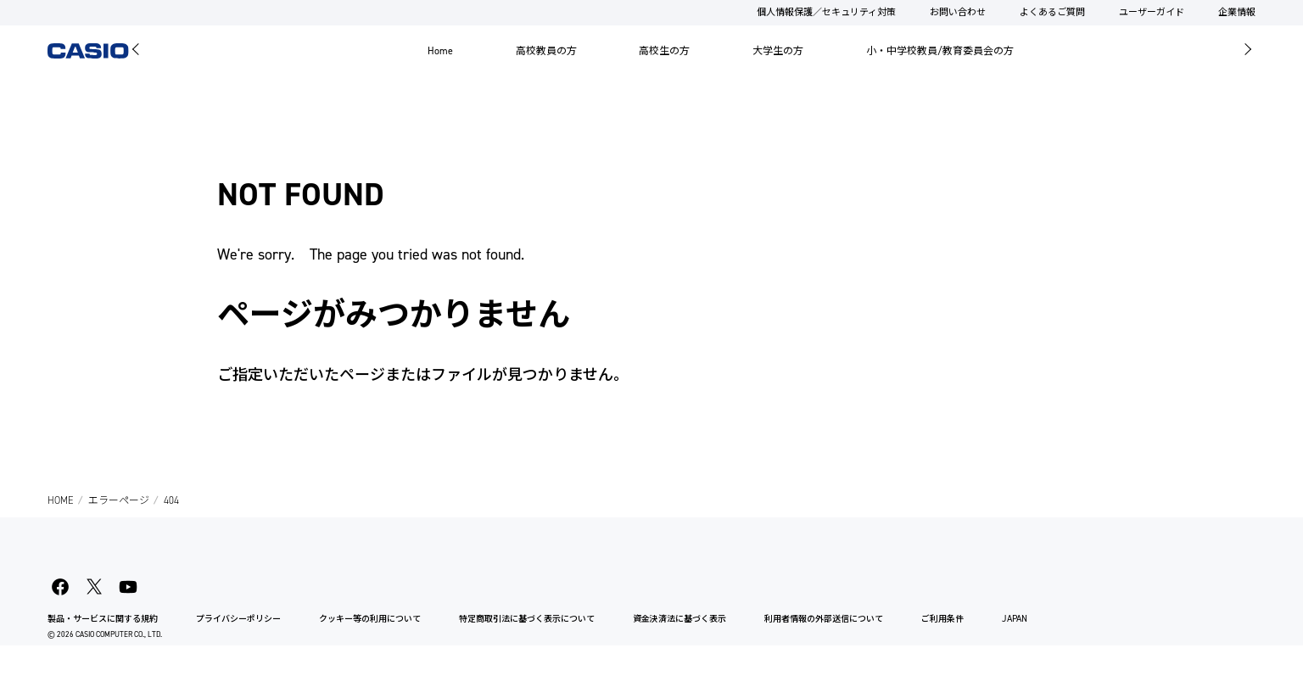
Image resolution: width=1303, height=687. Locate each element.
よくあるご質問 (1052, 12)
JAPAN (1014, 618)
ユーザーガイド (1151, 12)
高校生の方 (664, 51)
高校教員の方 (546, 51)
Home (440, 51)
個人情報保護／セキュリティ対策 (826, 12)
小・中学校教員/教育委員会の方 (940, 51)
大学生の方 (777, 51)
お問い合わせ (958, 12)
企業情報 (1236, 12)
